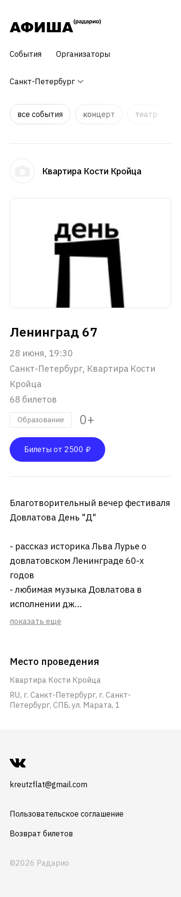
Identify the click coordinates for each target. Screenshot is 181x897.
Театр (146, 114)
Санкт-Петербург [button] (47, 81)
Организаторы (83, 54)
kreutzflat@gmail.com (48, 784)
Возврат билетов (41, 833)
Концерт (99, 114)
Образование (40, 419)
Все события (40, 114)
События (26, 54)
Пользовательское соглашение (67, 814)
